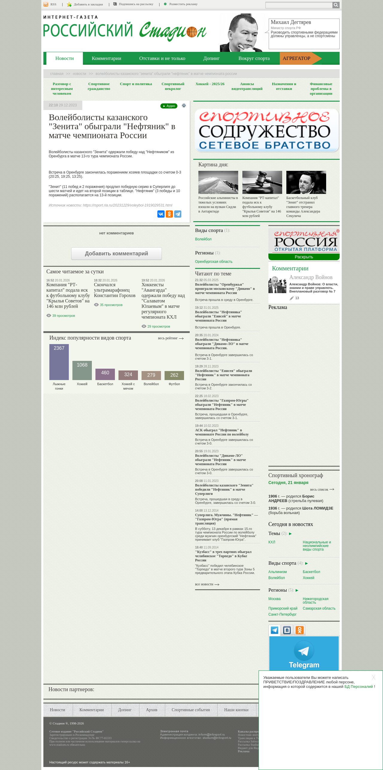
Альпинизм (277, 572)
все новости (204, 584)
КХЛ (271, 542)
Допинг (211, 58)
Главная (56, 74)
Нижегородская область (316, 600)
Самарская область (319, 608)
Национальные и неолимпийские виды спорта (317, 545)
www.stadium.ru (59, 744)
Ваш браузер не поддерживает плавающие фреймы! (304, 387)
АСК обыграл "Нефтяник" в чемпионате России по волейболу (222, 432)
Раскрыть (304, 256)
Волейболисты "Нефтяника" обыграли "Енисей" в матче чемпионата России (218, 316)
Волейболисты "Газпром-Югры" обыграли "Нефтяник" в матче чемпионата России (222, 404)
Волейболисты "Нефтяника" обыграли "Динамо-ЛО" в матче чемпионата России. (221, 343)
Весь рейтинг (168, 338)
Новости (64, 58)
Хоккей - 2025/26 (209, 84)
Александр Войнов (311, 277)
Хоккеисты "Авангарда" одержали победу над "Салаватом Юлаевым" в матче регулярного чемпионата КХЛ (163, 301)
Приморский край (282, 608)
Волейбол (203, 239)
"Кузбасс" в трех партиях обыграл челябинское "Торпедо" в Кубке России (223, 556)
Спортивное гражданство (99, 86)
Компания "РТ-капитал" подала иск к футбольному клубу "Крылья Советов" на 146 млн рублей (68, 295)
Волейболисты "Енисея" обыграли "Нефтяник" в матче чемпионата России (223, 375)
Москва (274, 599)
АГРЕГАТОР (297, 58)
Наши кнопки (236, 710)
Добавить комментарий (116, 254)
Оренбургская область (213, 261)
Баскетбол (311, 572)
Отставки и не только (162, 58)
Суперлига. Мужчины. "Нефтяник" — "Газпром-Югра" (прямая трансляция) (226, 519)
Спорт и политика (136, 84)
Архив (151, 710)
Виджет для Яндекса (251, 748)
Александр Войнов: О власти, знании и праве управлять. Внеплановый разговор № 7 (313, 287)
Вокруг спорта (254, 58)
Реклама (244, 751)
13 (297, 298)
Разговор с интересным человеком (62, 89)
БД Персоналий (358, 686)
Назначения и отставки (284, 86)
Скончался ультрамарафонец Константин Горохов (115, 290)
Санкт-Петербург (282, 614)
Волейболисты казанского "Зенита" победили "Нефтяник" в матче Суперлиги (224, 489)
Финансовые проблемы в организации (321, 89)
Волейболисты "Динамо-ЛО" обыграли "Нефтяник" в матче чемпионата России (220, 459)
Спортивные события (191, 710)
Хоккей (308, 578)
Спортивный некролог (173, 86)
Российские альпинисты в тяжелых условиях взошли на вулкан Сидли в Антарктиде (218, 204)
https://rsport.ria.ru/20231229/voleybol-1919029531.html (127, 205)
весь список (319, 489)
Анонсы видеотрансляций (247, 86)
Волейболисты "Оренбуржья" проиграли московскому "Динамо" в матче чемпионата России (225, 288)
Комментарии (106, 58)
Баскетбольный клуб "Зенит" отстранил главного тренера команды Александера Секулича (303, 207)
